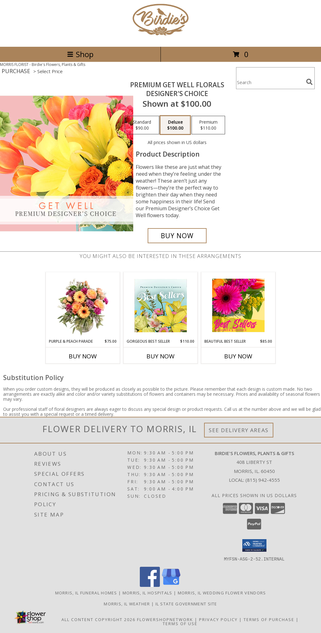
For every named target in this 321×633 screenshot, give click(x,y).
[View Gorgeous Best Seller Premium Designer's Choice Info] (160, 305)
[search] (309, 81)
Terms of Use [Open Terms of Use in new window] (180, 623)
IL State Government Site (186, 603)
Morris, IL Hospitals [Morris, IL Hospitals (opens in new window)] (147, 592)
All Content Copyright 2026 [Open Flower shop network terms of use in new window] (98, 619)
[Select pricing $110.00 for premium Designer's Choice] (208, 125)
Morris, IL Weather (127, 603)
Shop (80, 54)
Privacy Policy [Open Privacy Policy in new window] (218, 619)
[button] (254, 545)
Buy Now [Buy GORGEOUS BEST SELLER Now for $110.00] (160, 356)
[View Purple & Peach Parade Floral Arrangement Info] (83, 305)
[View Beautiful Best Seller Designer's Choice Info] (238, 305)
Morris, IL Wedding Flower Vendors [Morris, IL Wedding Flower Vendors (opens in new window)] (222, 592)
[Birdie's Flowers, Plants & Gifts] (160, 37)
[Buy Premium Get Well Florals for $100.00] (177, 235)
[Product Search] (269, 82)
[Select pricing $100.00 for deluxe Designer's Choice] (175, 125)
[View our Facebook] (150, 585)
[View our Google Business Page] (171, 585)
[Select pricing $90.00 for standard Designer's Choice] (142, 125)
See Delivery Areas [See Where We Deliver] (239, 430)
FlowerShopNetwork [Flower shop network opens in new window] (165, 619)
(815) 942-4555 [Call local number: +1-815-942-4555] (262, 480)
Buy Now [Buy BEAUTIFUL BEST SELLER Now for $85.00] (238, 356)
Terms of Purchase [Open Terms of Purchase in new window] (269, 619)
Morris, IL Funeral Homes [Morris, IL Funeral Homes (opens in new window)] (86, 592)
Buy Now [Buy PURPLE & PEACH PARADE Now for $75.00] (83, 356)
